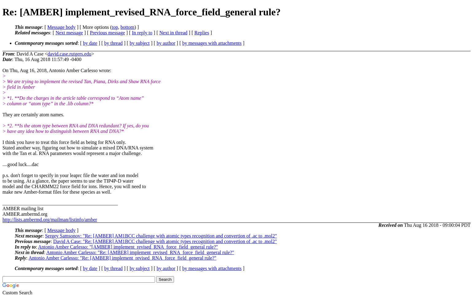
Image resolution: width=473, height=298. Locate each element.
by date (90, 43)
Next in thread (173, 32)
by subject (139, 43)
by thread (113, 43)
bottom (127, 27)
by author (166, 43)
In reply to (142, 32)
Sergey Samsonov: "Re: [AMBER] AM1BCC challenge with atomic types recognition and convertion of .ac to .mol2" (161, 235)
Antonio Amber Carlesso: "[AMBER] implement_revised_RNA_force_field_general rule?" (128, 247)
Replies (201, 32)
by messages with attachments (212, 43)
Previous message (107, 32)
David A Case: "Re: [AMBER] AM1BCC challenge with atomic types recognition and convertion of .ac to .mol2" (165, 241)
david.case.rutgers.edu (69, 53)
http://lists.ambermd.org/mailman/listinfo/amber (49, 219)
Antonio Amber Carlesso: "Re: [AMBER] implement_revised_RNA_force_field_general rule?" (140, 252)
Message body (61, 27)
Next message (69, 32)
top (115, 27)
